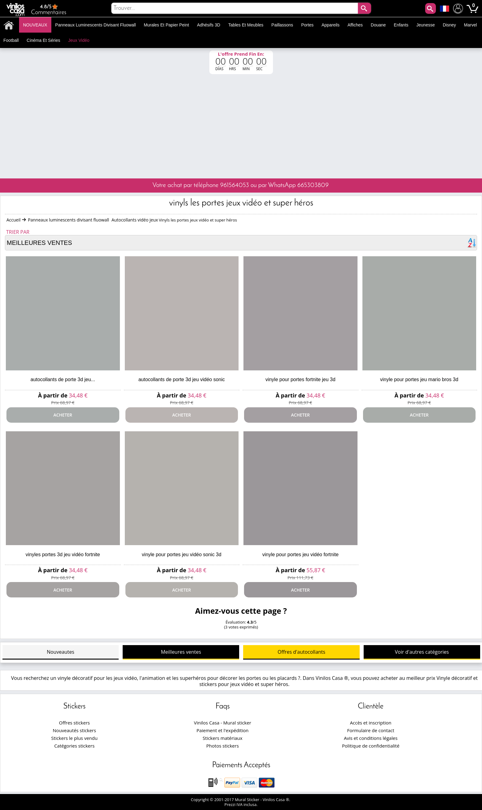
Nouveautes (60, 651)
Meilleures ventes (181, 651)
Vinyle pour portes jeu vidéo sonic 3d (181, 554)
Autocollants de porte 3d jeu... (62, 379)
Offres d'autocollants (301, 651)
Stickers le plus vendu (74, 738)
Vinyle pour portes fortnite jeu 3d (300, 379)
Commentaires (48, 9)
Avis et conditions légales (370, 738)
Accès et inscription (371, 723)
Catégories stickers (74, 746)
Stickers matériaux (222, 738)
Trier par (18, 232)
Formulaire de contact (370, 730)
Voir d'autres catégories (422, 651)
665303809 (313, 185)
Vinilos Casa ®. (277, 799)
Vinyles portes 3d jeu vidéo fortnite (63, 554)
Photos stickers (222, 746)
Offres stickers (74, 723)
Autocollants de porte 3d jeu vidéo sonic (181, 379)
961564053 (234, 185)
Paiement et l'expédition (222, 730)
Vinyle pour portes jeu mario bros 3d (419, 379)
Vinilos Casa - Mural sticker (222, 723)
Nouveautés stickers (74, 730)
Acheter (62, 415)
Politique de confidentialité (371, 746)
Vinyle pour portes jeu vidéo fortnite (300, 554)
